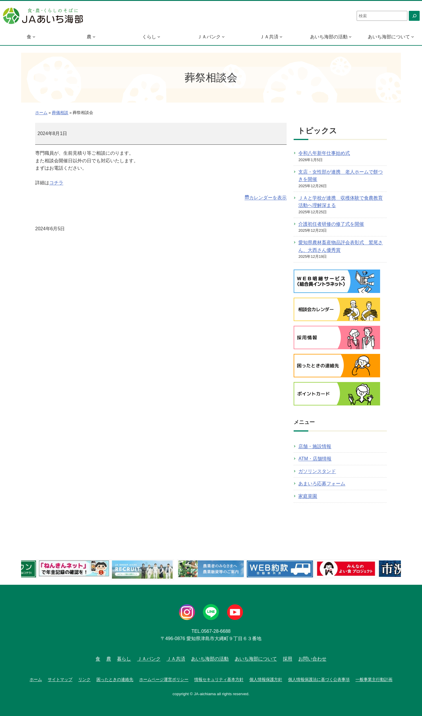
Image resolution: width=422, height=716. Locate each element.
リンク (84, 679)
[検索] (414, 16)
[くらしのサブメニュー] (158, 36)
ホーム (41, 112)
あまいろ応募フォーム (321, 483)
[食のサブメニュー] (34, 36)
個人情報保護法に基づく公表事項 (319, 679)
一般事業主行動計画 (373, 679)
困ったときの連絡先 (114, 679)
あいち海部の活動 (329, 36)
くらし (149, 36)
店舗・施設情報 (314, 446)
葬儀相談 (60, 112)
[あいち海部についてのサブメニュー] (412, 36)
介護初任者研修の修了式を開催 (331, 223)
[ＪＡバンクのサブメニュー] (223, 36)
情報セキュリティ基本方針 (219, 679)
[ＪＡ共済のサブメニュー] (281, 36)
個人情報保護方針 (265, 679)
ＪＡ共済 (269, 36)
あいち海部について (389, 36)
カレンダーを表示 (268, 197)
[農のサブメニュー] (94, 36)
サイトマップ (60, 679)
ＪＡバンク (209, 36)
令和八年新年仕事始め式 (324, 153)
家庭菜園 (307, 496)
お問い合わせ (312, 658)
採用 (287, 658)
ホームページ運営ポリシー (163, 679)
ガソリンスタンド (317, 471)
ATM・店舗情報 (314, 458)
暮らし (124, 658)
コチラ (56, 182)
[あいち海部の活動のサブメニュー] (350, 36)
